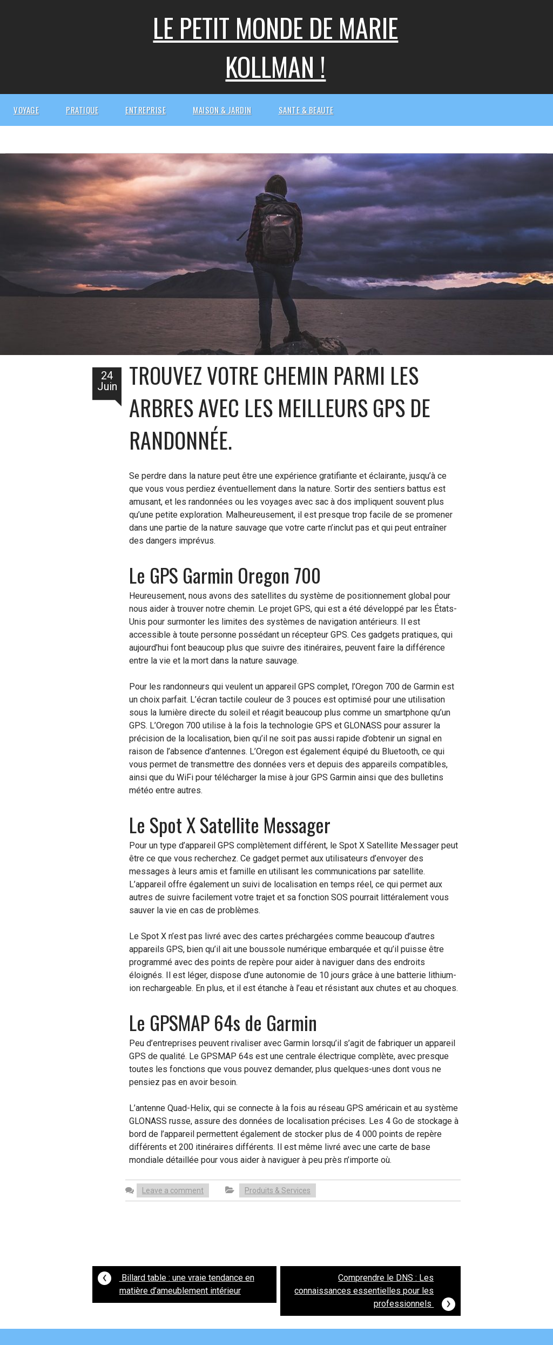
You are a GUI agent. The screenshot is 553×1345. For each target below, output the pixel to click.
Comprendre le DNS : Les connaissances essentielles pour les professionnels (374, 1292)
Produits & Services (278, 1190)
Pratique (82, 110)
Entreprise (145, 110)
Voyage (26, 110)
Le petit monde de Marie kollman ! (275, 46)
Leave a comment (173, 1190)
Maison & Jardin (222, 110)
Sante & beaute (306, 110)
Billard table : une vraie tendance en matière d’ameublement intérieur (176, 1281)
